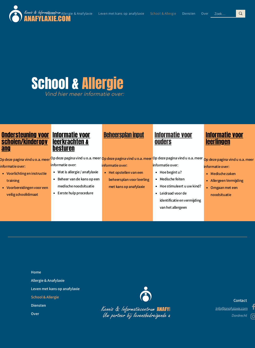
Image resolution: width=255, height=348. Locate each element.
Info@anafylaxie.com (231, 308)
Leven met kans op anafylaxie (55, 288)
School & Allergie (45, 297)
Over (35, 313)
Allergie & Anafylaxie (47, 280)
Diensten (38, 305)
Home (36, 272)
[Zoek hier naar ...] (220, 14)
